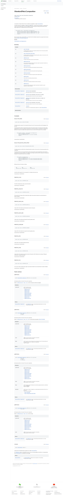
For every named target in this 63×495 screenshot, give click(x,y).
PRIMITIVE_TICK (26, 83)
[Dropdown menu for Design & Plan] (19, 1)
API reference (24, 8)
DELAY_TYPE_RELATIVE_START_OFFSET (29, 53)
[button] (5, 9)
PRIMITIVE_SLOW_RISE (28, 294)
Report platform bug (57, 492)
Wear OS (30, 493)
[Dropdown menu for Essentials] (12, 1)
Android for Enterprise (14, 493)
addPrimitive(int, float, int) (22, 282)
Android (13, 492)
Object (18, 16)
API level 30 (47, 177)
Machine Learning (22, 493)
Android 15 (38, 492)
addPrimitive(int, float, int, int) (23, 319)
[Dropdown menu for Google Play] (31, 1)
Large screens (30, 492)
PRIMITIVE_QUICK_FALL (28, 295)
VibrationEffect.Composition (19, 94)
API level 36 (47, 354)
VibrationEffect (40, 23)
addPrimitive (28, 94)
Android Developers (16, 8)
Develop (21, 8)
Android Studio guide (48, 493)
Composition (29, 304)
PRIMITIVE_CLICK (27, 289)
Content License (35, 463)
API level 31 (47, 236)
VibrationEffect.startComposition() (20, 41)
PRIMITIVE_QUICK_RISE (27, 69)
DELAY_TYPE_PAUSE (26, 49)
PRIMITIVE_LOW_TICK (27, 61)
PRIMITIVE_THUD (26, 80)
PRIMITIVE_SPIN (26, 76)
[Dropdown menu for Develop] (25, 1)
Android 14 (38, 493)
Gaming (21, 492)
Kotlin (45, 12)
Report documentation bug (57, 493)
